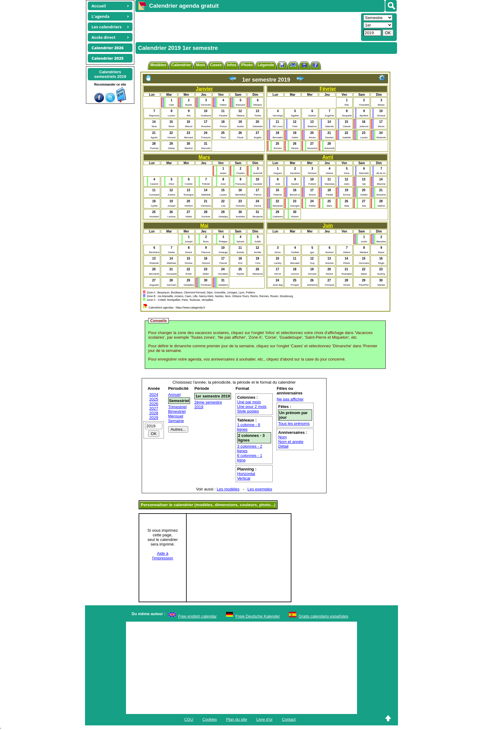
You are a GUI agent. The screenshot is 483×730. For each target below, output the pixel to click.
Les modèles (228, 489)
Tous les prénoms (294, 423)
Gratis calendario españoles (323, 616)
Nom (282, 437)
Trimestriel (177, 407)
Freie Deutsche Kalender (258, 616)
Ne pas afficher (290, 399)
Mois (200, 65)
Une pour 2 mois (251, 406)
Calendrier (181, 65)
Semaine (176, 420)
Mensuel (175, 416)
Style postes (248, 411)
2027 (153, 408)
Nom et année (290, 441)
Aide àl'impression (162, 555)
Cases (216, 65)
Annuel (174, 394)
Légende (266, 65)
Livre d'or (264, 719)
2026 (153, 403)
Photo (247, 65)
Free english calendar (197, 616)
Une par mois (249, 402)
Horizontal (246, 473)
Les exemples (259, 489)
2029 (153, 417)
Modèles (158, 65)
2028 (153, 413)
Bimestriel (177, 411)
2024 (153, 394)
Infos (231, 65)
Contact (289, 719)
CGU (188, 719)
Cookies (209, 719)
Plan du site (236, 719)
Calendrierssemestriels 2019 (110, 74)
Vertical (243, 478)
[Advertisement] (247, 26)
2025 (153, 399)
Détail (283, 446)
